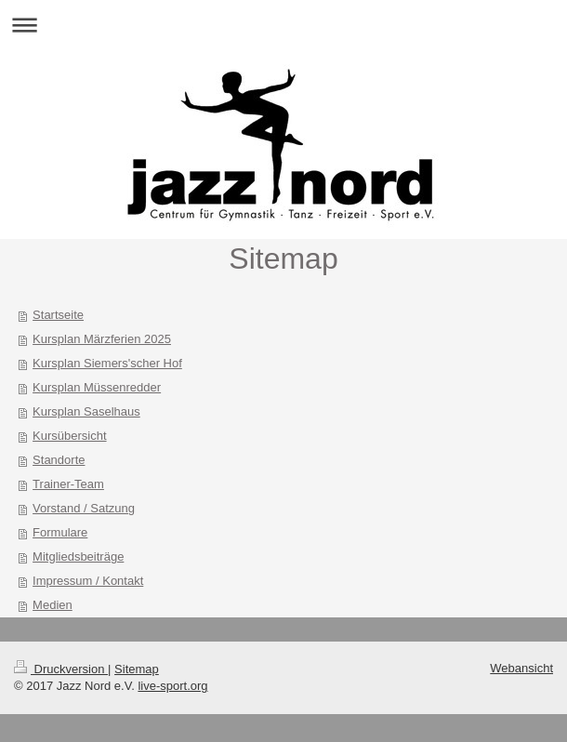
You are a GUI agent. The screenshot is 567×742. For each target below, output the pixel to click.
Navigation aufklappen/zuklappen (283, 25)
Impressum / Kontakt (88, 581)
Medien (53, 605)
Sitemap (136, 669)
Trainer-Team (68, 484)
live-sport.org (172, 686)
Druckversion (61, 669)
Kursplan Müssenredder (97, 387)
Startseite (58, 315)
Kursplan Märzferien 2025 (102, 339)
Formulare (60, 532)
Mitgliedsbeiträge (78, 556)
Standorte (59, 460)
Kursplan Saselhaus (86, 411)
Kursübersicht (69, 436)
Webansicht (521, 668)
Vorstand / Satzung (84, 508)
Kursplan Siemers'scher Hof (107, 363)
